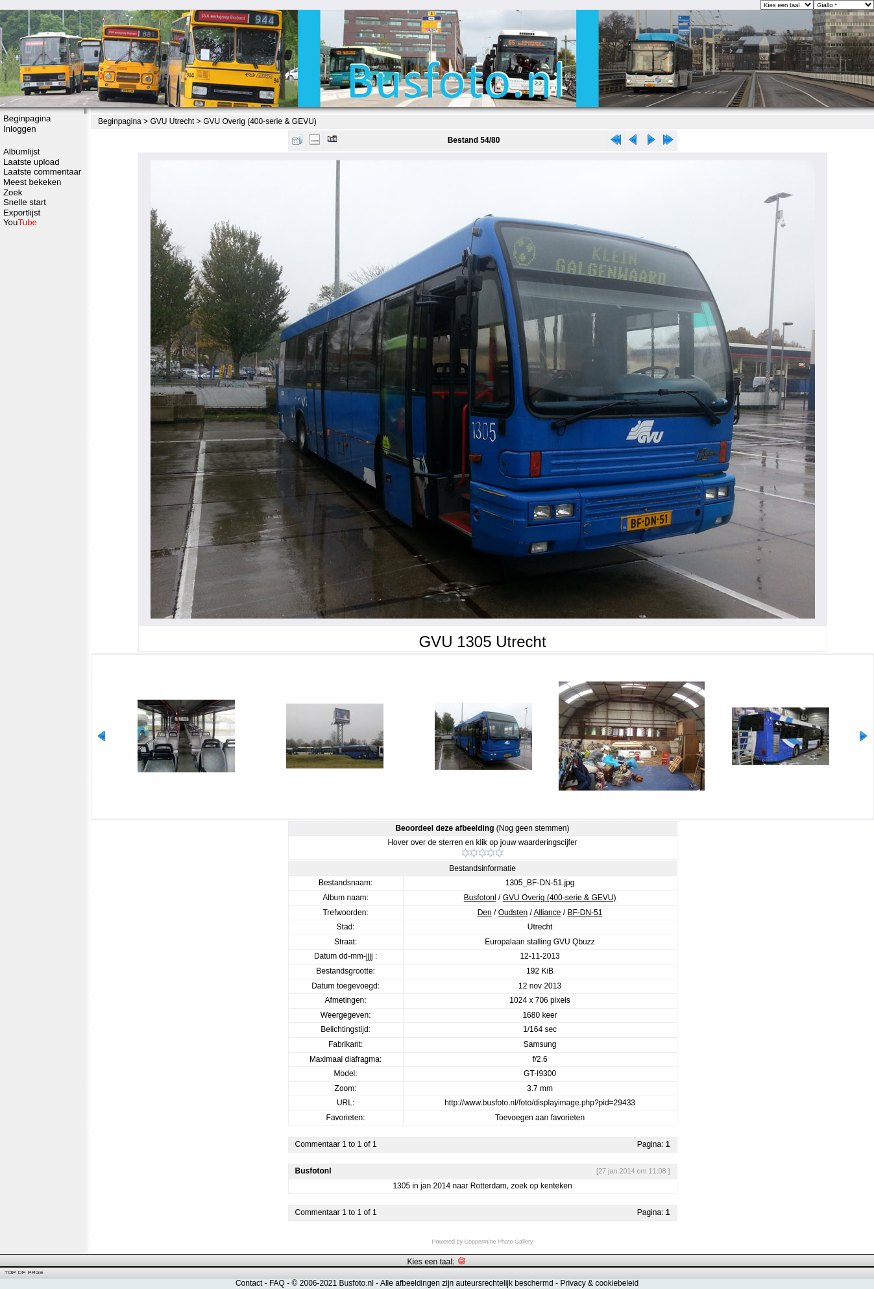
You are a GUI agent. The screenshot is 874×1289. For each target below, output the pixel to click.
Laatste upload (31, 162)
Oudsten (513, 912)
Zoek (12, 192)
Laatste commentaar (42, 172)
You (20, 222)
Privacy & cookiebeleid (599, 1283)
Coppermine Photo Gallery (498, 1241)
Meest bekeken (32, 182)
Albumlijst (21, 151)
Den (485, 912)
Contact (249, 1283)
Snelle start (24, 202)
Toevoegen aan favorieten (540, 1117)
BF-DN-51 (584, 912)
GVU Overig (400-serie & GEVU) (260, 121)
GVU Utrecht (172, 121)
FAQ (277, 1283)
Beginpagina (27, 118)
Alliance (547, 912)
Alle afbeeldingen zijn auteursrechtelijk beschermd (466, 1283)
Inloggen (19, 129)
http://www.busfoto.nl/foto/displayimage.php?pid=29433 (539, 1102)
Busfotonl (480, 897)
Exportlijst (21, 212)
